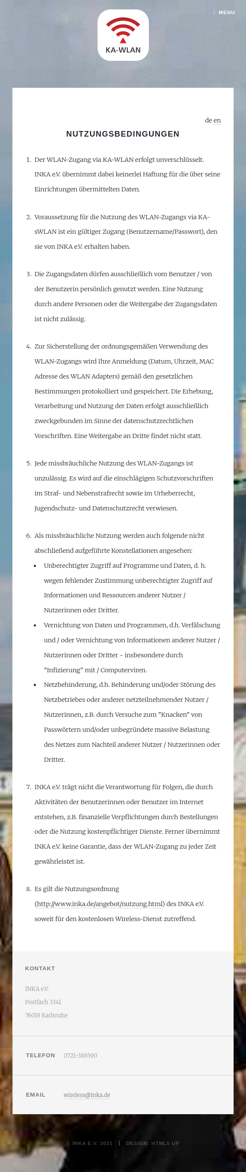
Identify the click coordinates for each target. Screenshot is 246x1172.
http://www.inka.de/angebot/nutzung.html (99, 904)
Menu (227, 12)
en (217, 120)
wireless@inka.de (87, 1095)
